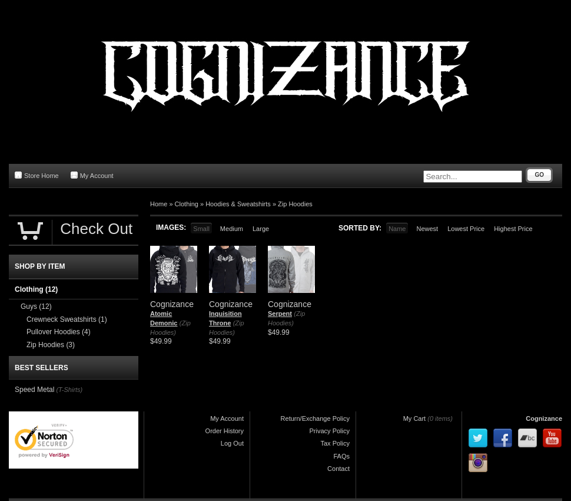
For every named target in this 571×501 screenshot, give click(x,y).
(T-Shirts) (69, 389)
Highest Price (513, 228)
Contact (338, 468)
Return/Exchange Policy (315, 418)
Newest (427, 228)
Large (261, 228)
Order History (224, 430)
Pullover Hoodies (58, 332)
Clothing (186, 203)
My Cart (414, 418)
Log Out (232, 443)
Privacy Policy (330, 430)
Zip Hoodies (295, 203)
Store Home (37, 175)
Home (158, 203)
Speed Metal (34, 389)
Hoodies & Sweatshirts (238, 203)
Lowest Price (465, 228)
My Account (92, 175)
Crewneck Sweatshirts (66, 319)
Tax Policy (335, 443)
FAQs (341, 456)
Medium (231, 228)
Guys (36, 306)
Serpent (280, 313)
